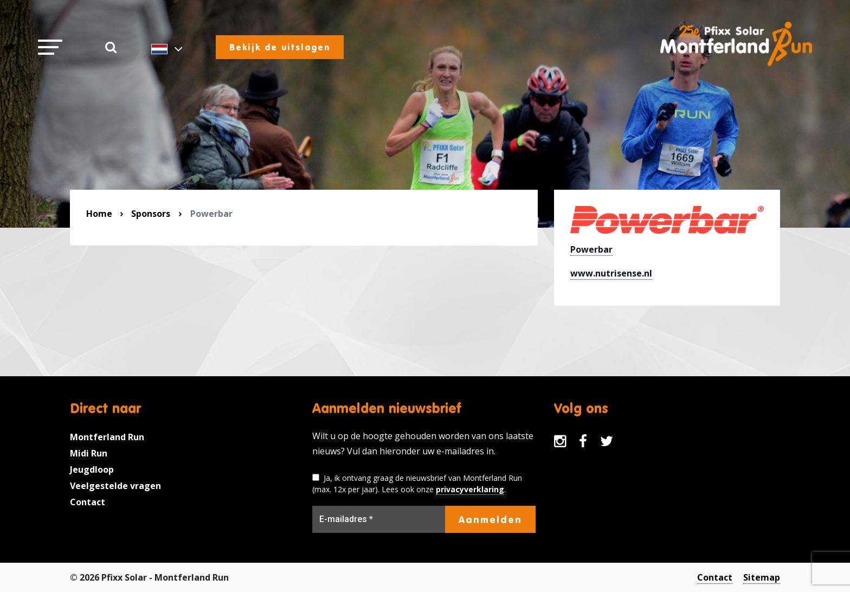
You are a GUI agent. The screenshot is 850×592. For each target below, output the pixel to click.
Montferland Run (107, 437)
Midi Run (88, 453)
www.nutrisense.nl (611, 273)
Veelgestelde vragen (115, 486)
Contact (87, 502)
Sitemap (761, 577)
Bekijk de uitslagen (279, 47)
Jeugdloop (92, 469)
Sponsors (150, 214)
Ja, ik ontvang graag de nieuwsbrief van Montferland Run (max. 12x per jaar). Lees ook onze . (417, 484)
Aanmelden (490, 519)
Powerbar (591, 249)
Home (99, 214)
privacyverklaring (470, 489)
